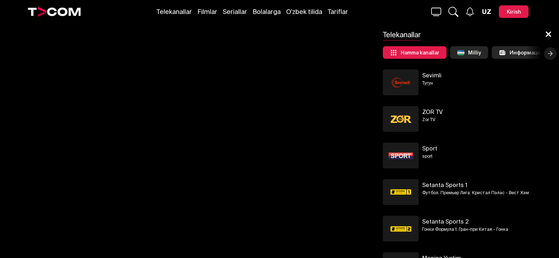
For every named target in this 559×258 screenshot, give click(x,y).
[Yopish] (548, 35)
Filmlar (207, 11)
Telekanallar (174, 11)
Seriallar (235, 11)
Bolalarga (266, 11)
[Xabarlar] (470, 11)
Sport (429, 148)
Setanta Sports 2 (445, 221)
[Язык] (487, 12)
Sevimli (432, 75)
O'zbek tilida (304, 11)
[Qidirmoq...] (436, 12)
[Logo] (54, 12)
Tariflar (338, 11)
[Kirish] (514, 11)
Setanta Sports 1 (444, 185)
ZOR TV (432, 112)
